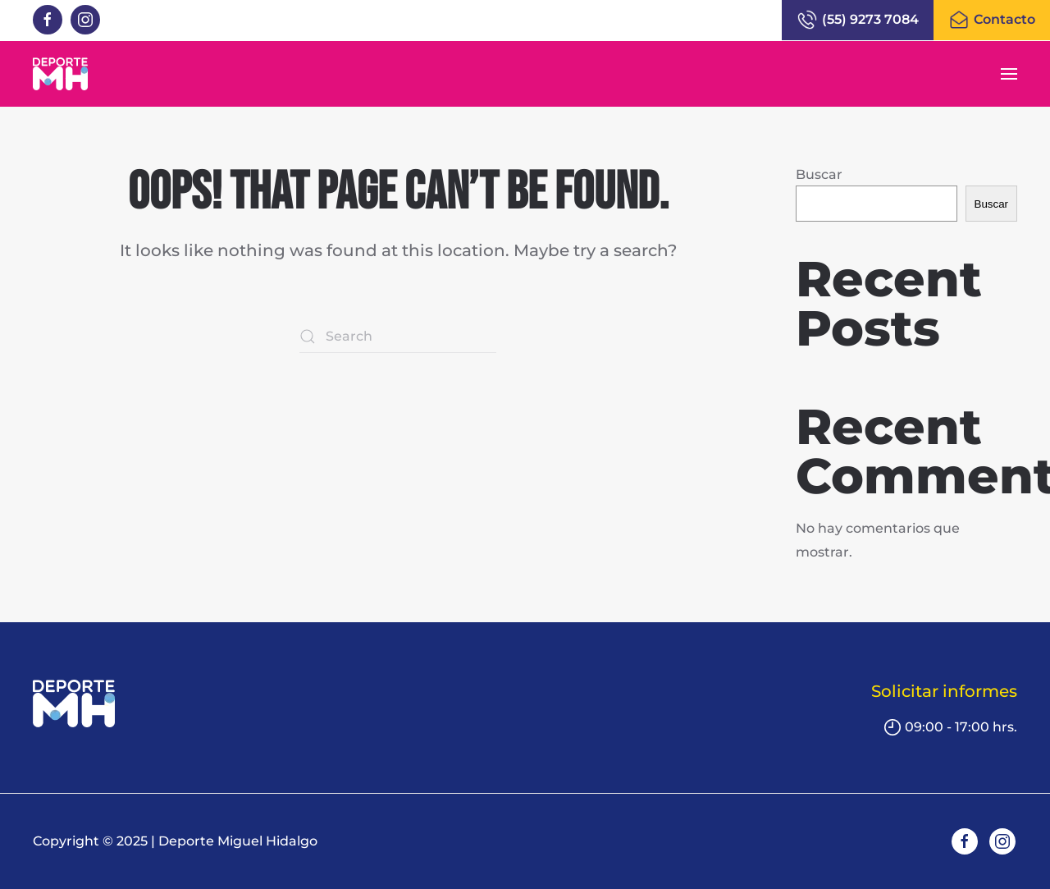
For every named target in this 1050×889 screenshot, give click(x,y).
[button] (1009, 74)
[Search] (397, 336)
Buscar (819, 174)
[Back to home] (60, 74)
